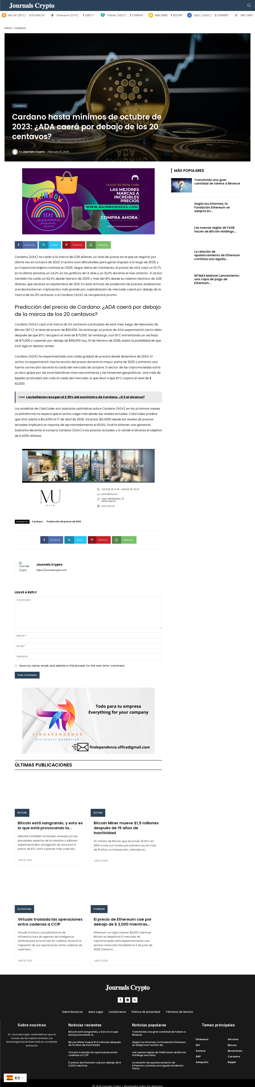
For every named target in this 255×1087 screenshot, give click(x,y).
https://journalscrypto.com (51, 570)
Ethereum (99, 905)
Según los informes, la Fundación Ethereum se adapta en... (212, 207)
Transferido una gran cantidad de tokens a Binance (217, 182)
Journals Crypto (34, 152)
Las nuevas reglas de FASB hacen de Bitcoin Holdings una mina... (159, 1049)
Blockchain (24, 905)
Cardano (20, 28)
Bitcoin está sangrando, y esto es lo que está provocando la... (48, 824)
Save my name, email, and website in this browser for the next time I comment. (72, 666)
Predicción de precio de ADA (64, 521)
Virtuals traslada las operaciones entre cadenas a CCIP (48, 917)
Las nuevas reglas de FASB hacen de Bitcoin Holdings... (215, 229)
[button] (249, 5)
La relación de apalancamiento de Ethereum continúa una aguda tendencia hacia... (157, 1060)
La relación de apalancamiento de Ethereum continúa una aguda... (217, 255)
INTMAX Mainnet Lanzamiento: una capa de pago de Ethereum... (217, 279)
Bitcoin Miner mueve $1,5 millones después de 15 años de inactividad (126, 824)
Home (8, 28)
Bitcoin (22, 812)
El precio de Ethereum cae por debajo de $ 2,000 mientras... (126, 917)
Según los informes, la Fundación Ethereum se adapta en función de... (159, 1039)
